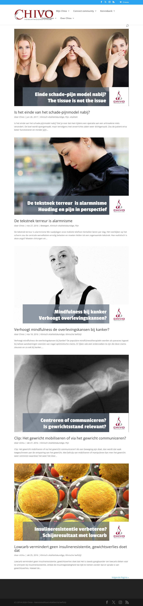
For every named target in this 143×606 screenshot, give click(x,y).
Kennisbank (106, 11)
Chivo (21, 117)
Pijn (67, 117)
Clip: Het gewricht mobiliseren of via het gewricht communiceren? (70, 438)
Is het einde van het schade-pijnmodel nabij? (52, 112)
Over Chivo (66, 18)
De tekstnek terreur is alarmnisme (43, 220)
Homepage (47, 11)
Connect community (83, 11)
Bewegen (44, 225)
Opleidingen (48, 18)
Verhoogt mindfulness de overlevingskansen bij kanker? (61, 329)
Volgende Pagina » (120, 577)
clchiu (22, 443)
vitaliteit (74, 117)
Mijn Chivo (61, 11)
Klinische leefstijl (74, 334)
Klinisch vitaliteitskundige (52, 117)
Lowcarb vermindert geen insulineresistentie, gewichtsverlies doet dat (70, 548)
